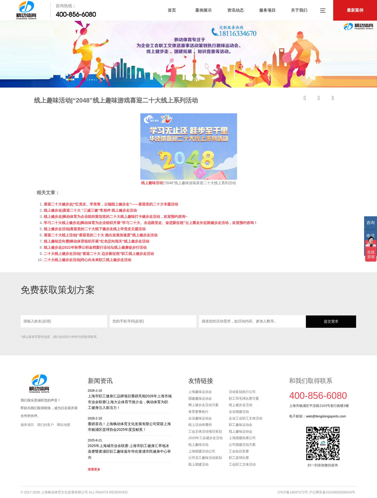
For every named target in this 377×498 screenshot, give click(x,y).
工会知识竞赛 (239, 451)
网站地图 (63, 425)
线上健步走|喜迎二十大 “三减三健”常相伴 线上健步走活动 (90, 210)
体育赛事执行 (198, 412)
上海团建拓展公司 (242, 438)
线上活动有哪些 (200, 425)
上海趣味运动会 (200, 392)
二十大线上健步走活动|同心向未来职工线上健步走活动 (87, 260)
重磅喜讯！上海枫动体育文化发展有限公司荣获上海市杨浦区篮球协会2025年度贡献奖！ (130, 424)
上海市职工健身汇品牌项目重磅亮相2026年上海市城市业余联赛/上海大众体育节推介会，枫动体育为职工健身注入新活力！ (130, 399)
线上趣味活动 (198, 445)
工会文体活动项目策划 (205, 431)
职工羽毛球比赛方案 (244, 398)
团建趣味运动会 (200, 398)
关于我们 (299, 10)
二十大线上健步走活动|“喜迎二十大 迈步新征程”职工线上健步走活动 (99, 254)
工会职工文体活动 (242, 464)
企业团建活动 (239, 412)
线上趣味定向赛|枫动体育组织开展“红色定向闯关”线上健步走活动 (96, 241)
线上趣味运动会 (240, 431)
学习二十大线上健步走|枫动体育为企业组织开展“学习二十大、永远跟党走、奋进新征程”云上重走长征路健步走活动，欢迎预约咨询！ (151, 223)
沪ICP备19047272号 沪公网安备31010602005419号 (316, 492)
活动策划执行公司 (242, 392)
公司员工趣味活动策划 (205, 458)
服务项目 (267, 10)
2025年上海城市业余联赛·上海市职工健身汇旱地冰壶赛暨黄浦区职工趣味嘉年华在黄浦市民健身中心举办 (130, 448)
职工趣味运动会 (240, 425)
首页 (172, 10)
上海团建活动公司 (201, 451)
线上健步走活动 (240, 405)
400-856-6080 (76, 14)
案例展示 (203, 10)
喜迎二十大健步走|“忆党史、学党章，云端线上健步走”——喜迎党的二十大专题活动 (111, 204)
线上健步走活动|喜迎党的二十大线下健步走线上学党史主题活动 (95, 229)
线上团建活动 (198, 464)
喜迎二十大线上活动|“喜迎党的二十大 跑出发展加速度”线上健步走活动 (101, 235)
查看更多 (94, 469)
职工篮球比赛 (239, 458)
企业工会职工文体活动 (245, 418)
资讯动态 (235, 10)
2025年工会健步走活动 (205, 438)
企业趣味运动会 (200, 418)
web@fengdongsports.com (326, 416)
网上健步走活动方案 (203, 405)
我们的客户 (45, 425)
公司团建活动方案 (242, 445)
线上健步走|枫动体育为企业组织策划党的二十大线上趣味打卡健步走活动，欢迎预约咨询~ (116, 216)
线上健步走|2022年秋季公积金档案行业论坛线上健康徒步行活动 (95, 247)
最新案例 (355, 10)
